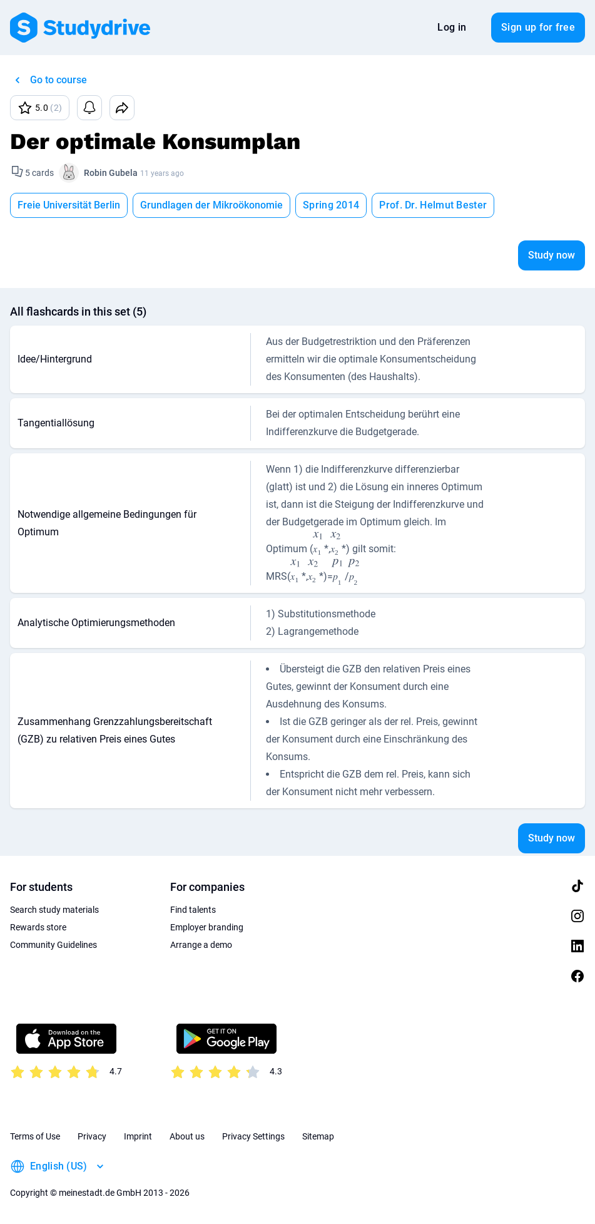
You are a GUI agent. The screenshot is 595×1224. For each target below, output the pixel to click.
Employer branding (206, 927)
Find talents (193, 910)
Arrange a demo (201, 945)
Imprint (138, 1136)
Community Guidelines (53, 945)
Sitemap (318, 1136)
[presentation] (318, 544)
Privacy (92, 1136)
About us (187, 1136)
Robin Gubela (111, 173)
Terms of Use (35, 1136)
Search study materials (54, 910)
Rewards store (38, 927)
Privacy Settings (253, 1136)
